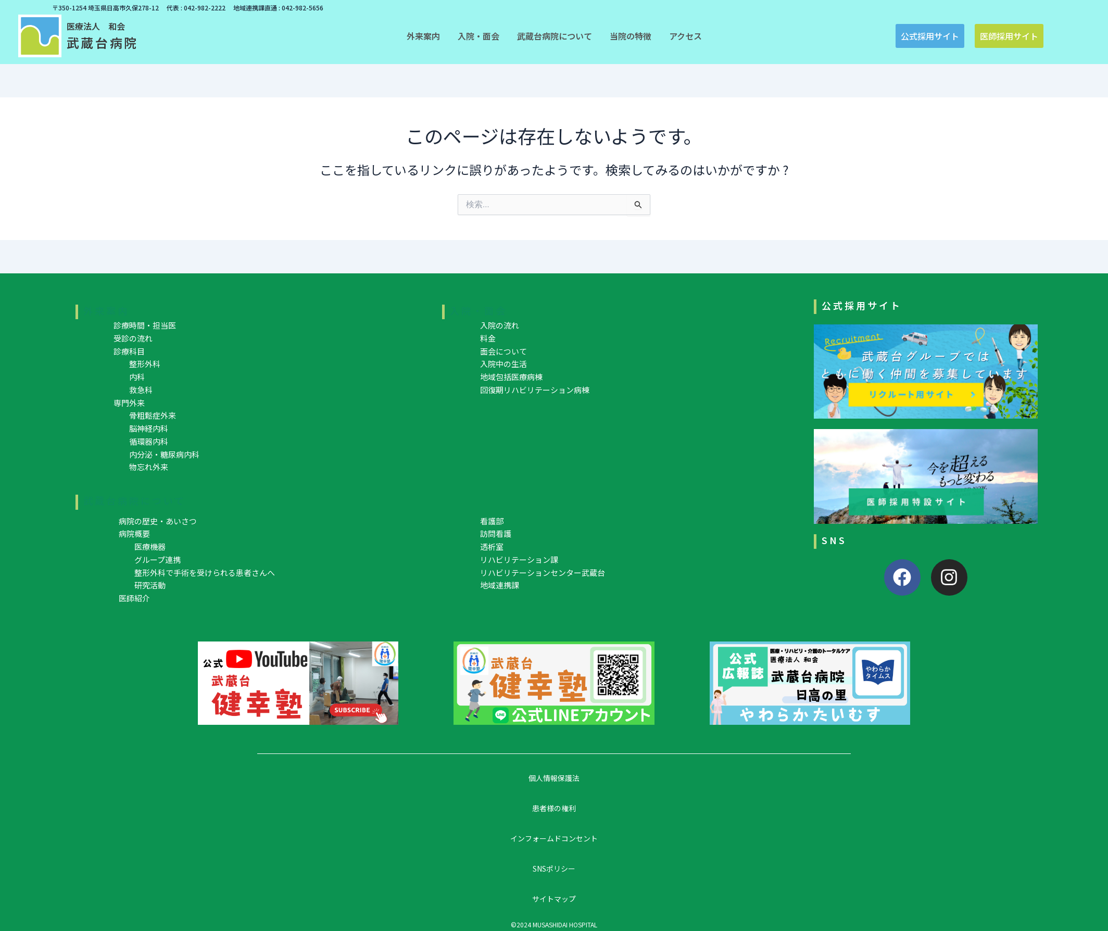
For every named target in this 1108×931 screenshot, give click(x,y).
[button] (423, 36)
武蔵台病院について (134, 500)
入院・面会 (478, 310)
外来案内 (106, 310)
